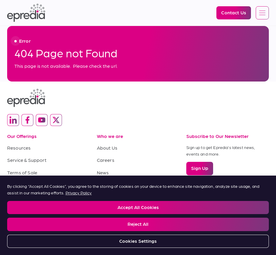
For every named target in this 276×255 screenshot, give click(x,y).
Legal (11, 206)
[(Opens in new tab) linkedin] (13, 120)
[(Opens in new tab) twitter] (56, 120)
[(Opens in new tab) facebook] (27, 120)
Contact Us (109, 185)
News (103, 172)
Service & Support (26, 160)
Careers (105, 160)
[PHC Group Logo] (138, 230)
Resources (19, 147)
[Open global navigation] (262, 13)
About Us (107, 147)
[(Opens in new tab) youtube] (41, 120)
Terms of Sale (22, 172)
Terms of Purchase (28, 185)
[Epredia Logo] (26, 13)
